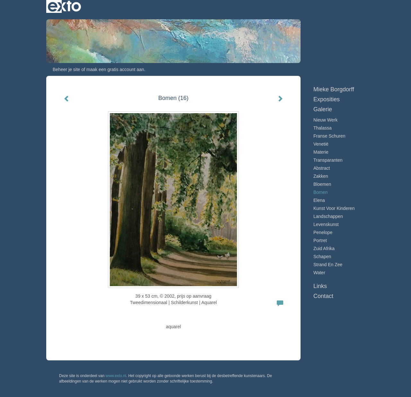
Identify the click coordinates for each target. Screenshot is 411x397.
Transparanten (328, 160)
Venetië (320, 144)
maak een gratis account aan (115, 69)
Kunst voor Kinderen (333, 208)
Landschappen (328, 216)
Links (320, 286)
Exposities (326, 99)
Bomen (320, 192)
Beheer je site (66, 69)
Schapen (322, 256)
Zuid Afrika (324, 248)
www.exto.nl (116, 376)
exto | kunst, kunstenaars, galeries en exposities (64, 6)
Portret (320, 240)
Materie (320, 152)
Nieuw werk (325, 119)
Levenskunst (326, 224)
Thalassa (322, 128)
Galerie (322, 109)
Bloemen (322, 184)
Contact (323, 296)
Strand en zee (327, 264)
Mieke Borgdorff (257, 6)
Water (319, 272)
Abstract (321, 168)
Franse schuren (329, 136)
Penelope (322, 232)
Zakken (320, 176)
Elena (319, 200)
